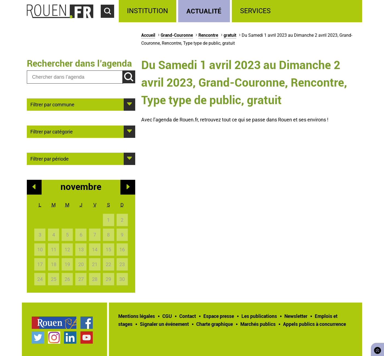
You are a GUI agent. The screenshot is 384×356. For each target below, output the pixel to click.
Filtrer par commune (52, 104)
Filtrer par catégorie (51, 131)
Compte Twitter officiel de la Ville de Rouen (38, 337)
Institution (147, 11)
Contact (187, 316)
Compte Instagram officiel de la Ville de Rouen (54, 337)
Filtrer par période (49, 158)
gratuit (230, 35)
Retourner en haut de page (376, 348)
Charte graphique (214, 324)
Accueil (148, 35)
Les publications (259, 316)
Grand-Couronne (177, 35)
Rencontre (208, 35)
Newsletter (295, 316)
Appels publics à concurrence (314, 324)
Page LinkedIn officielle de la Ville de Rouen (70, 337)
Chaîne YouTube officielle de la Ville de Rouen (86, 337)
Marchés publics (258, 324)
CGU (167, 316)
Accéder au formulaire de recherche (110, 20)
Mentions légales (136, 316)
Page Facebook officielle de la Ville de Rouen (86, 323)
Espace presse (218, 316)
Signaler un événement (164, 324)
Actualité (203, 10)
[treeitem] (148, 11)
